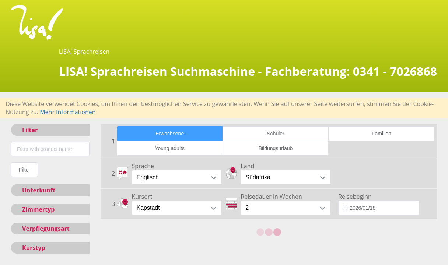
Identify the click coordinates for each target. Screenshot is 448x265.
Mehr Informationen (67, 112)
